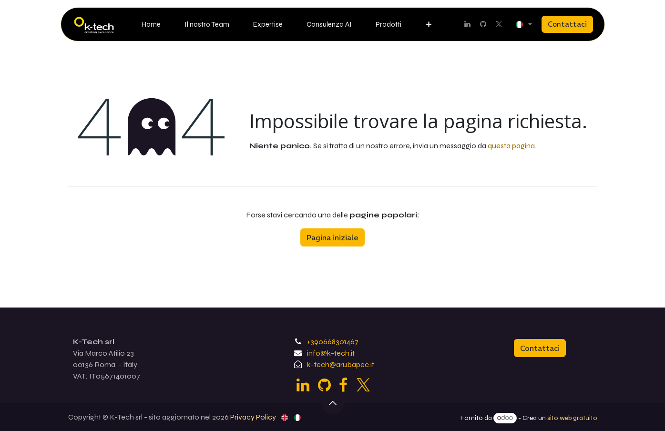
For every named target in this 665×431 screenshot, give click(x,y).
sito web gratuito (572, 418)
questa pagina (511, 145)
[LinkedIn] (467, 24)
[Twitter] (499, 24)
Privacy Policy (253, 416)
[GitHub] (483, 24)
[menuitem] (151, 24)
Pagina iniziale (332, 237)
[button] (332, 402)
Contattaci (567, 24)
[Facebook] (343, 385)
